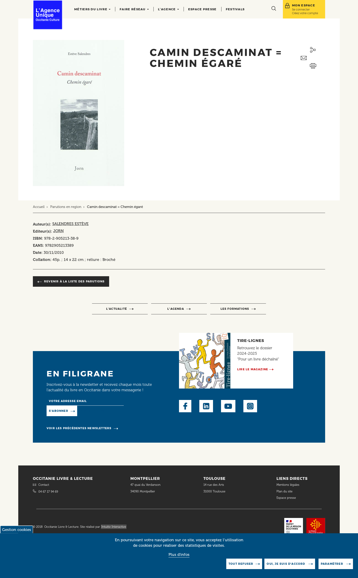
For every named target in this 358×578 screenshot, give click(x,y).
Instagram (250, 406)
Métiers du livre (92, 9)
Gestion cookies (16, 533)
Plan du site (284, 491)
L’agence (168, 9)
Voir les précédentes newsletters (79, 428)
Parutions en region (65, 207)
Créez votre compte (305, 13)
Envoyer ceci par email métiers (313, 58)
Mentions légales (288, 484)
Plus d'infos (179, 558)
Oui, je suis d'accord (286, 567)
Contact (43, 484)
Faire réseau (134, 9)
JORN (58, 231)
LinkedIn (206, 406)
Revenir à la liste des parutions (74, 281)
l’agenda (175, 308)
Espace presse (202, 9)
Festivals (235, 9)
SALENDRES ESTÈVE (70, 223)
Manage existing (96, 410)
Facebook (185, 406)
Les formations (235, 308)
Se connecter (301, 9)
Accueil (39, 207)
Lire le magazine (252, 369)
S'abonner (58, 410)
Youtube (228, 406)
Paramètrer (332, 567)
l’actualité (116, 308)
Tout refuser (241, 567)
